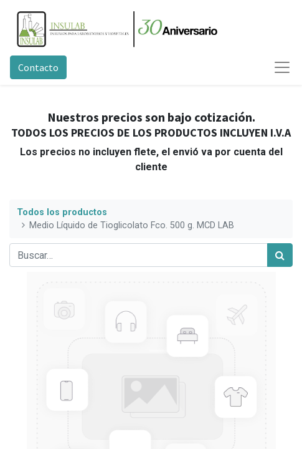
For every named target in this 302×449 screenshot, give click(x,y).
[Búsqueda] (280, 255)
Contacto (38, 67)
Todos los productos (62, 212)
